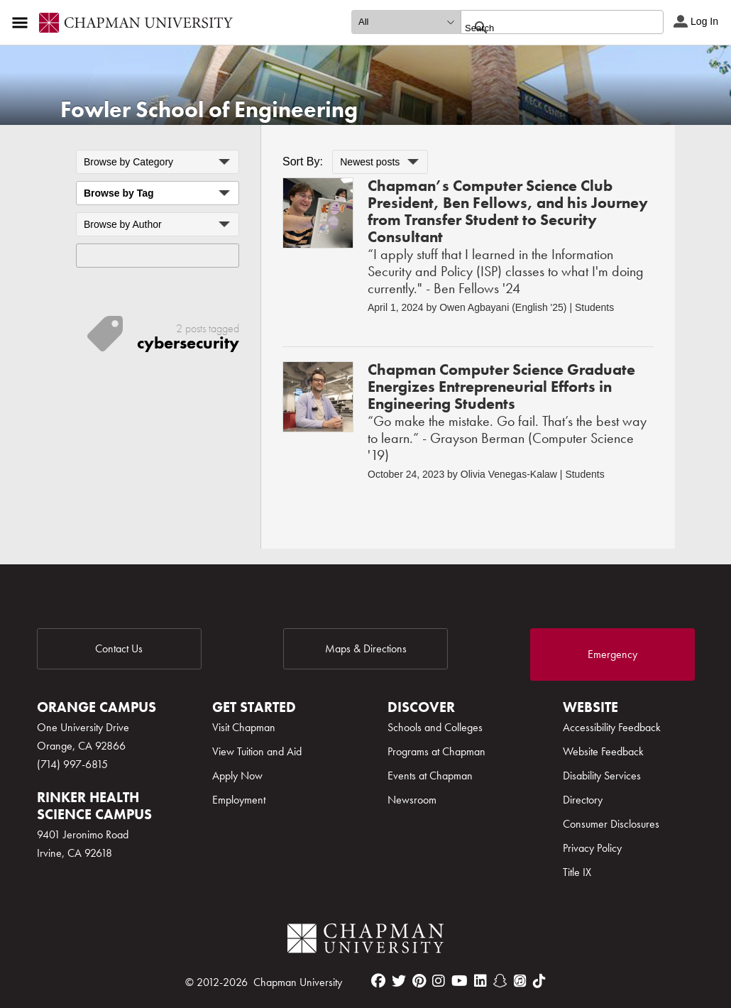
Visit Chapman (243, 727)
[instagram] (438, 981)
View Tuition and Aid (257, 751)
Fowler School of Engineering (209, 109)
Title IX (577, 872)
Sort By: (302, 161)
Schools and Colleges (435, 727)
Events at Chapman (430, 775)
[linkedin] (480, 981)
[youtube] (459, 981)
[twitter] (399, 981)
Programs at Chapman (436, 751)
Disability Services (602, 775)
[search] (547, 27)
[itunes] (520, 981)
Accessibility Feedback (612, 727)
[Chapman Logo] (365, 941)
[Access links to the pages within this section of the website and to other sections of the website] (22, 22)
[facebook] (378, 981)
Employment (238, 799)
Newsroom (412, 799)
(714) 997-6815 (72, 764)
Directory (583, 799)
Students (594, 307)
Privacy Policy (592, 847)
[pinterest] (419, 981)
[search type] (406, 22)
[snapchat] (500, 981)
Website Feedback (603, 751)
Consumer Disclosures (611, 823)
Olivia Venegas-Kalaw (509, 474)
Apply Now (237, 775)
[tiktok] (539, 981)
